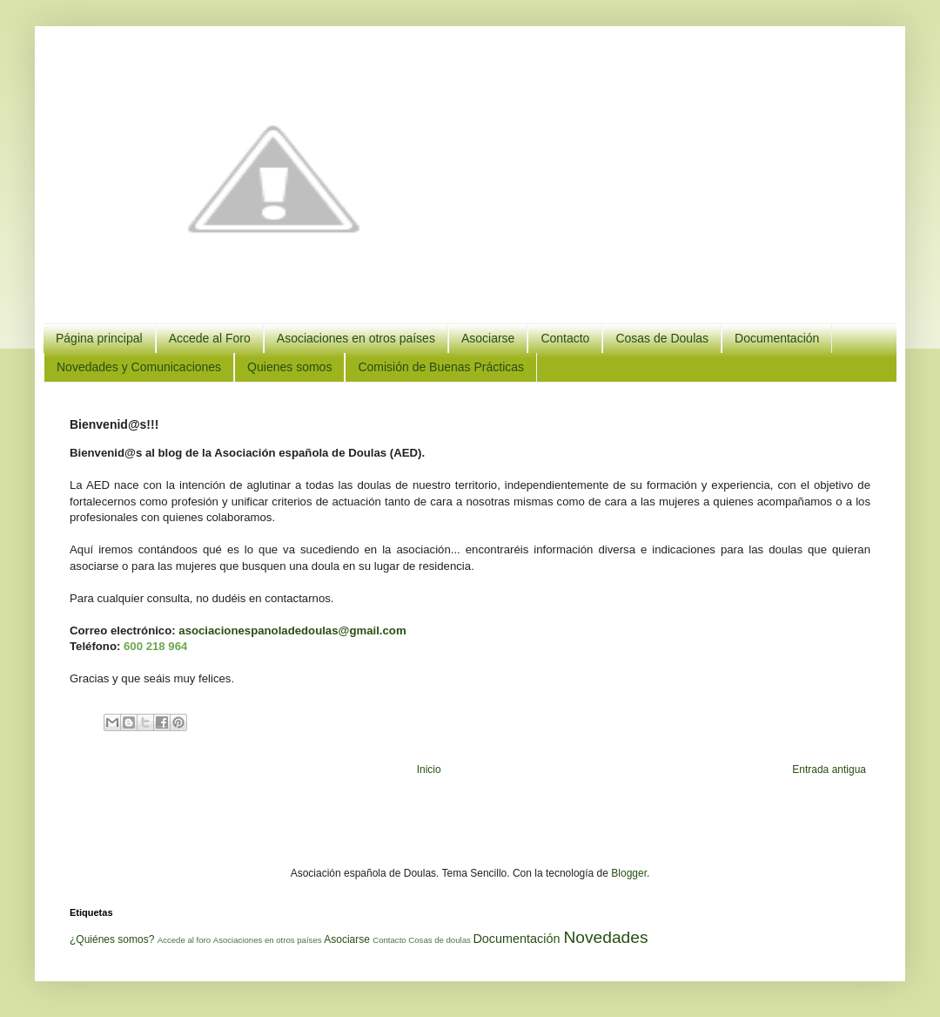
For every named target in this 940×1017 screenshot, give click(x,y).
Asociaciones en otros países (356, 338)
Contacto (564, 338)
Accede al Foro (210, 338)
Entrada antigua (829, 769)
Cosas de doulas (439, 940)
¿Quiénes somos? (112, 939)
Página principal (99, 338)
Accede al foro (184, 940)
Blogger (629, 873)
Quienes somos (289, 367)
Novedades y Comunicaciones (139, 367)
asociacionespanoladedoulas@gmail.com (292, 630)
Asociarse (487, 338)
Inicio (429, 769)
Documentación (777, 338)
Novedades (605, 937)
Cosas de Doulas (661, 338)
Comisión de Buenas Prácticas (441, 367)
